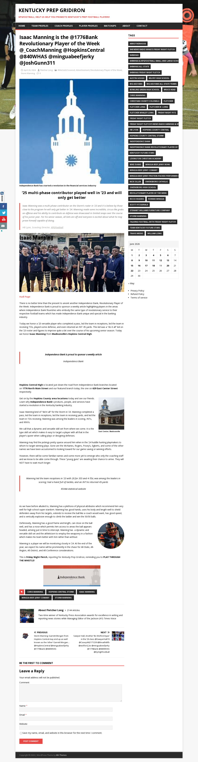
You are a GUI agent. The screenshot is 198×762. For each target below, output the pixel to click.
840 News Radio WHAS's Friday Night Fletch (152, 49)
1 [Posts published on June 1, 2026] (132, 255)
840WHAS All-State (139, 66)
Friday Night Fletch (140, 118)
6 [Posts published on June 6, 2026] (167, 255)
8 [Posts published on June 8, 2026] (132, 260)
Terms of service (139, 297)
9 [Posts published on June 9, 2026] (139, 260)
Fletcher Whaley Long (142, 112)
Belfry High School (159, 78)
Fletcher (168, 101)
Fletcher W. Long (159, 107)
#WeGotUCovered (66, 70)
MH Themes (61, 755)
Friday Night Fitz (167, 112)
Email (22, 714)
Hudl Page (24, 296)
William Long (154, 233)
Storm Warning (28, 73)
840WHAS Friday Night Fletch (145, 72)
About (126, 25)
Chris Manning (35, 592)
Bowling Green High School (144, 89)
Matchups (110, 25)
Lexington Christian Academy (145, 158)
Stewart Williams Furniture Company (150, 210)
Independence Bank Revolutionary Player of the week (159, 147)
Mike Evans (135, 164)
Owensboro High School (143, 187)
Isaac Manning (87, 592)
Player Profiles (88, 25)
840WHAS (134, 55)
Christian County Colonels (144, 101)
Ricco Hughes (137, 199)
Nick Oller (135, 181)
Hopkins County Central (156, 129)
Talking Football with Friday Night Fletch (153, 221)
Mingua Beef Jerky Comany (35, 597)
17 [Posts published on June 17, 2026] (146, 265)
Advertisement (83, 70)
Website (23, 723)
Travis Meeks (136, 233)
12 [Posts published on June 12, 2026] (160, 260)
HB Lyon (134, 129)
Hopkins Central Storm (61, 592)
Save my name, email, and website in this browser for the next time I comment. (62, 732)
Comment (24, 682)
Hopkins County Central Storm (147, 135)
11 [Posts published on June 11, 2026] (153, 260)
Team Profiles (39, 25)
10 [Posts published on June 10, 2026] (146, 260)
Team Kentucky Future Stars (145, 227)
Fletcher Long (46, 70)
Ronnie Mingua (156, 199)
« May (131, 283)
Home (22, 25)
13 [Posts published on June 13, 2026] (168, 260)
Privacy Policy (137, 290)
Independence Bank (140, 141)
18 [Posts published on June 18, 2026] (153, 265)
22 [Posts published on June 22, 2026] (132, 270)
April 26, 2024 (30, 70)
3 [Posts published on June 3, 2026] (146, 255)
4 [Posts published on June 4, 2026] (153, 255)
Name (22, 705)
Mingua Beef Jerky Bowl (157, 164)
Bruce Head (170, 89)
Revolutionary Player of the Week (106, 70)
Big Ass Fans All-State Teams (161, 84)
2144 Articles (73, 610)
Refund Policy (137, 294)
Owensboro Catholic (156, 181)
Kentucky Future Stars (142, 153)
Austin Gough (137, 78)
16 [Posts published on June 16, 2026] (139, 265)
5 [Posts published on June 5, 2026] (160, 255)
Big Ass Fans (136, 84)
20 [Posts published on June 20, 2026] (168, 265)
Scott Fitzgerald (139, 204)
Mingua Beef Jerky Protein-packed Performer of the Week (160, 176)
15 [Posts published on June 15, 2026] (132, 265)
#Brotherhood (138, 43)
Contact (142, 25)
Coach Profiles (64, 25)
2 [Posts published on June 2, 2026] (139, 255)
